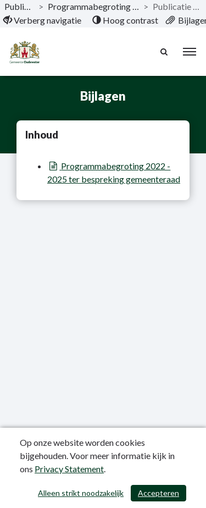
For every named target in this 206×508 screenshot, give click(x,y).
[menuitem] (42, 20)
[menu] (189, 52)
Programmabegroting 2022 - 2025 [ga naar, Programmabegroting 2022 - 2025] (93, 6)
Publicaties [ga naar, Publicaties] (19, 6)
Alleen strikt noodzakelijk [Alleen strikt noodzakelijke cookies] (81, 493)
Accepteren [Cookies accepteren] (158, 493)
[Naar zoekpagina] (165, 51)
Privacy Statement (69, 468)
